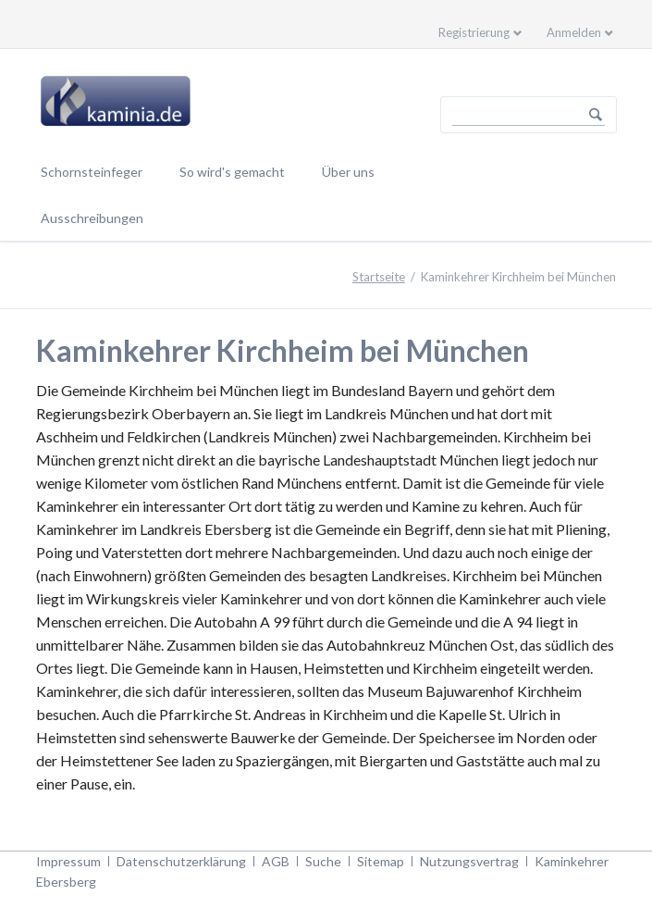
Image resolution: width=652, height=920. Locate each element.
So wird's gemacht (232, 172)
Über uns (348, 172)
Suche (323, 861)
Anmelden (574, 32)
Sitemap (380, 861)
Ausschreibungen (92, 218)
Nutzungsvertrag (469, 861)
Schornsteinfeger (91, 172)
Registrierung (474, 32)
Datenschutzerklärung (181, 861)
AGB (275, 861)
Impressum (68, 861)
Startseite (378, 276)
